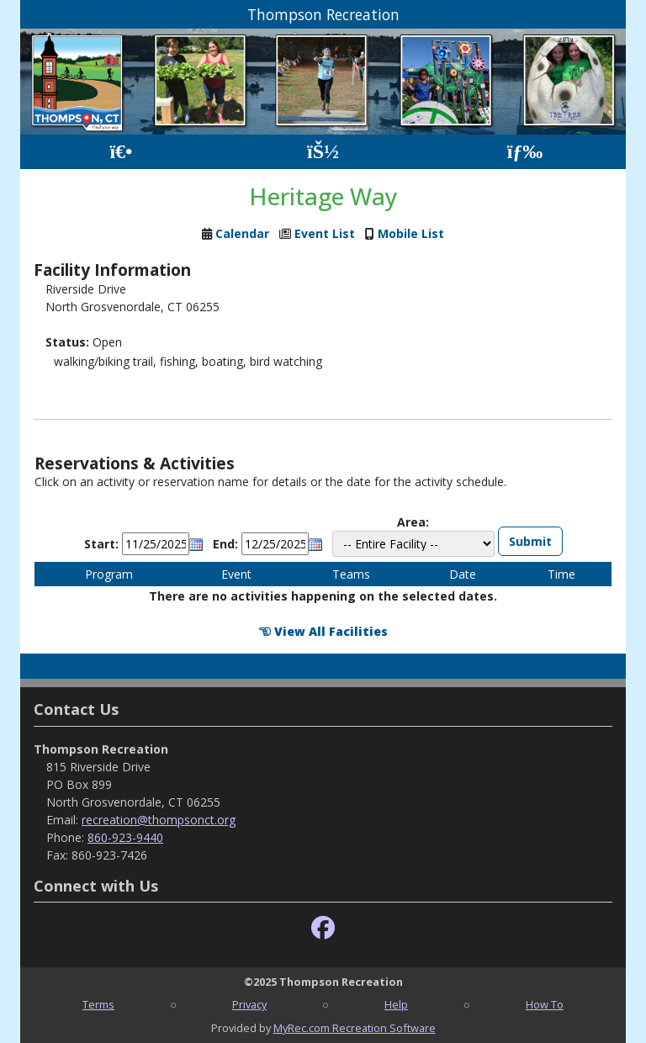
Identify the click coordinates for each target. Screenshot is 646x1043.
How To (545, 1004)
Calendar (242, 233)
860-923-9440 (125, 837)
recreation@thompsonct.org (159, 820)
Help (396, 1004)
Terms (98, 1004)
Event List (324, 233)
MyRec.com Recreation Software (354, 1027)
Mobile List (411, 233)
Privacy (249, 1004)
